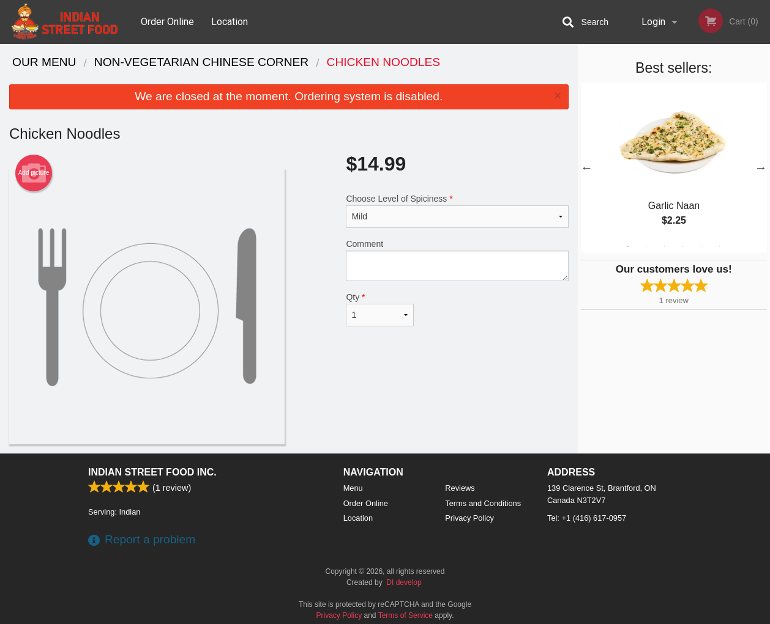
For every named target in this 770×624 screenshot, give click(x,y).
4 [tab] (683, 246)
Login (653, 22)
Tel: (586, 518)
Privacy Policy (469, 518)
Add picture (34, 173)
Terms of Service (405, 615)
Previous (587, 167)
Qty (379, 309)
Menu (353, 488)
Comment (457, 260)
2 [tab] (646, 246)
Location (229, 22)
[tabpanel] (674, 167)
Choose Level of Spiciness (457, 211)
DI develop (403, 582)
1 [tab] (628, 246)
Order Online (167, 22)
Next (761, 167)
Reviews (459, 488)
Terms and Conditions (483, 503)
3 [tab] (665, 246)
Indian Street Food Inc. (152, 472)
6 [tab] (720, 246)
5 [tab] (701, 246)
